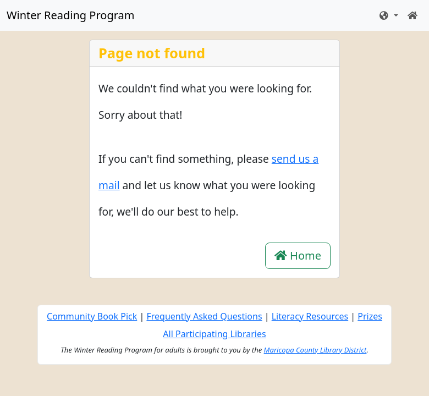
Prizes (370, 316)
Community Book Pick (92, 316)
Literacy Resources (310, 316)
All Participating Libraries (214, 334)
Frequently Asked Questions (204, 316)
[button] (388, 15)
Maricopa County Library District (315, 350)
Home (297, 255)
